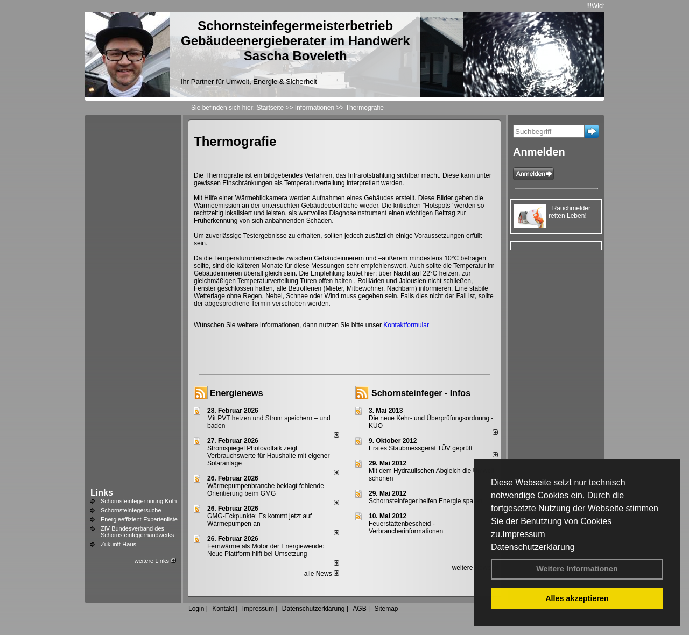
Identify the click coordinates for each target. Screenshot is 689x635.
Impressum (523, 534)
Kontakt (223, 608)
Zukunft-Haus (118, 544)
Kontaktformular (406, 325)
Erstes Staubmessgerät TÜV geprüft (421, 448)
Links (101, 492)
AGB (359, 608)
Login (196, 608)
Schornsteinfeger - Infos (420, 393)
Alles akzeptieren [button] (577, 598)
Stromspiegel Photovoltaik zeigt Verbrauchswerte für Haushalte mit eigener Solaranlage (268, 455)
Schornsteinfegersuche (131, 510)
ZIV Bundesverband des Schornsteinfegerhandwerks (137, 531)
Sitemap (386, 608)
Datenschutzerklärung (533, 547)
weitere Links (155, 561)
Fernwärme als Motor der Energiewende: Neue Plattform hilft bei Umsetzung (265, 550)
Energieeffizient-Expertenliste (139, 519)
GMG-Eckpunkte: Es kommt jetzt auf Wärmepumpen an (259, 519)
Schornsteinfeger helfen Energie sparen (425, 501)
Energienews (236, 393)
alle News (321, 573)
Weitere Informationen (577, 569)
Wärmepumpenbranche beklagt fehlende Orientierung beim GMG (265, 489)
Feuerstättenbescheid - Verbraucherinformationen (406, 527)
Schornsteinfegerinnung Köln (139, 501)
